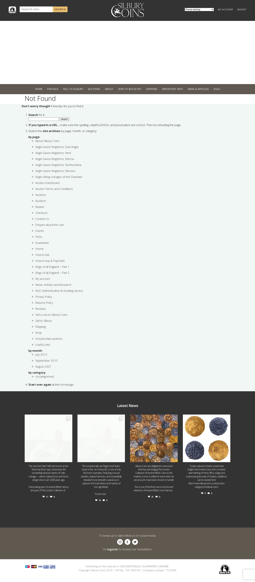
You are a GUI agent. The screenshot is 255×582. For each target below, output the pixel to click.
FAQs (38, 237)
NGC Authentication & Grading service (59, 291)
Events (39, 231)
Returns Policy (44, 303)
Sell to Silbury (43, 321)
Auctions (40, 195)
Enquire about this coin (49, 225)
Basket (39, 207)
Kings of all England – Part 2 (52, 273)
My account (42, 279)
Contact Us (42, 219)
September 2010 (46, 360)
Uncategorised (44, 376)
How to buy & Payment (50, 261)
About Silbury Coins (47, 141)
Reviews (40, 309)
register (112, 549)
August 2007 (43, 366)
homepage (67, 384)
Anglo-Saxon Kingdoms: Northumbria (58, 165)
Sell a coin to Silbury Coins (51, 315)
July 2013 (41, 354)
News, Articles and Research (53, 285)
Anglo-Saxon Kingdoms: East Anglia (56, 147)
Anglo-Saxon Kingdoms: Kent (53, 153)
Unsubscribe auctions (48, 339)
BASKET (242, 9)
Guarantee (42, 243)
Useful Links (42, 345)
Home (39, 249)
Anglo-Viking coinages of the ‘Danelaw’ (58, 177)
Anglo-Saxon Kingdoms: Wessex (55, 171)
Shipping (40, 327)
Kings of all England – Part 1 (52, 267)
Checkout (41, 213)
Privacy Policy (43, 297)
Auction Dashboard (47, 183)
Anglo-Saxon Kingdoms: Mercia (54, 159)
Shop (38, 333)
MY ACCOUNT (225, 9)
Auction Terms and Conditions (54, 189)
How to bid (42, 255)
